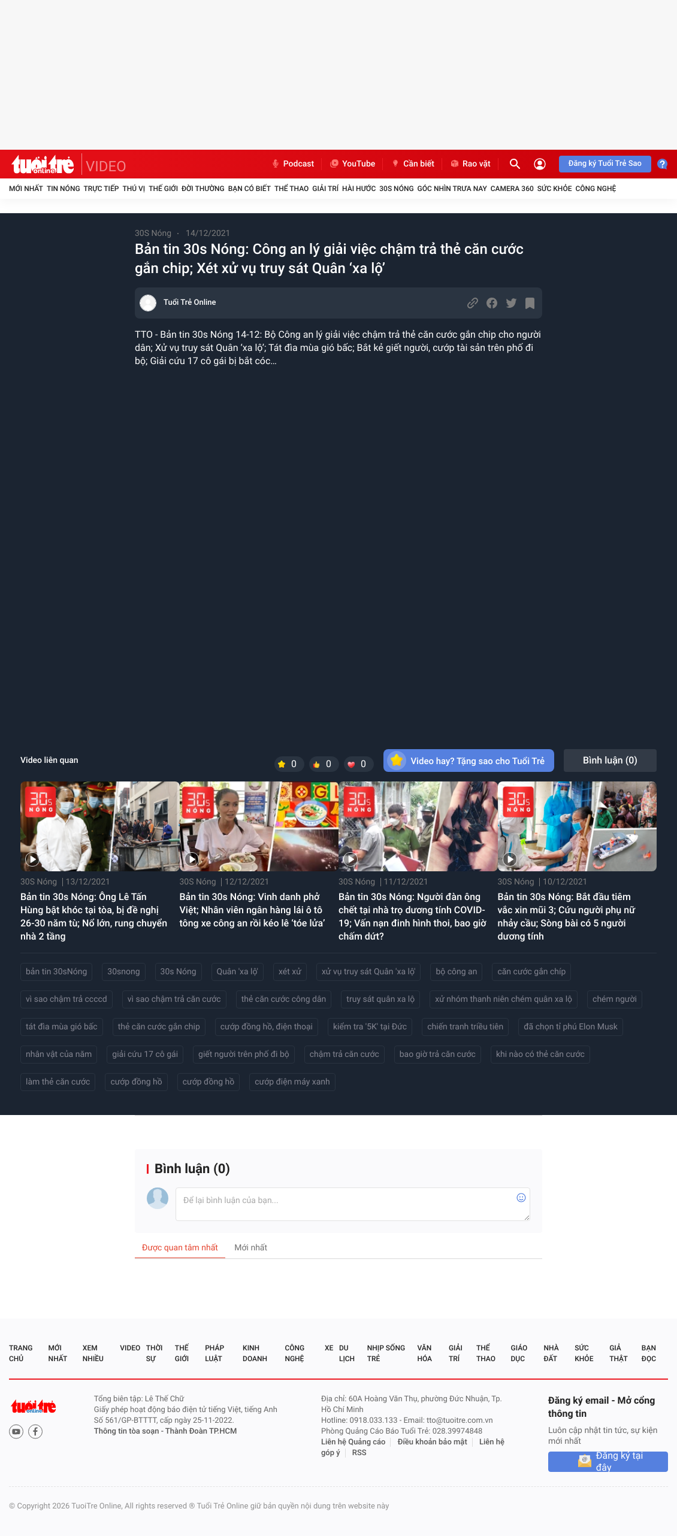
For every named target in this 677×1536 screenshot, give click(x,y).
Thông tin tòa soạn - (129, 1431)
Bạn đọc (649, 1353)
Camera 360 (512, 188)
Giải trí (325, 188)
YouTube (352, 164)
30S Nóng (396, 188)
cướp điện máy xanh (292, 1082)
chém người (615, 999)
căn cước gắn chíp (531, 972)
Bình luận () (610, 760)
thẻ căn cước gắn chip (159, 1027)
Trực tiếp (101, 188)
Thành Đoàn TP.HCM (201, 1431)
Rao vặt (470, 164)
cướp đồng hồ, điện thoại (266, 1027)
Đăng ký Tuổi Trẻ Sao (605, 163)
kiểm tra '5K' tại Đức (370, 1027)
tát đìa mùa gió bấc (62, 1027)
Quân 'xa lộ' (238, 972)
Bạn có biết (249, 188)
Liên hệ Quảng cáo (353, 1442)
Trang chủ (20, 1353)
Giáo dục (519, 1353)
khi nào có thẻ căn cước (540, 1054)
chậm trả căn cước (344, 1054)
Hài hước (359, 188)
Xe (329, 1348)
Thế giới (163, 188)
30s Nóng (179, 972)
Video (130, 1348)
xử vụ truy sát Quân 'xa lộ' (369, 972)
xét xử (290, 972)
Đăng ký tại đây (619, 1462)
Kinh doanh (255, 1353)
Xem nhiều (93, 1353)
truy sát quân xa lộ (380, 999)
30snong (123, 972)
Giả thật (618, 1353)
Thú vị (133, 188)
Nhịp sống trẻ (386, 1353)
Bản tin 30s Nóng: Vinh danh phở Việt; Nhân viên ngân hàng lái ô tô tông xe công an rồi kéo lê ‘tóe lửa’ (252, 910)
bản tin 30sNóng (56, 972)
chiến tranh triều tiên (465, 1027)
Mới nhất (26, 188)
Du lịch (347, 1353)
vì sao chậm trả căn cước (174, 999)
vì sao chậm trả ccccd (66, 999)
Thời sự (154, 1353)
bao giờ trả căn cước (438, 1054)
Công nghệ (595, 188)
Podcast (292, 164)
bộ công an (456, 972)
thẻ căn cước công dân (284, 999)
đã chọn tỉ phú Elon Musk (571, 1027)
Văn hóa (424, 1353)
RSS (359, 1453)
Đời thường (203, 188)
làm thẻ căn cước (58, 1082)
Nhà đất (550, 1353)
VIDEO (106, 166)
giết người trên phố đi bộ (243, 1054)
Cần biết (412, 164)
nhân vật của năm (59, 1054)
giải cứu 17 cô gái (145, 1054)
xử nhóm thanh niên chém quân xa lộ (503, 999)
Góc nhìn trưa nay (452, 188)
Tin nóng (63, 188)
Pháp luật (214, 1353)
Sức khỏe (554, 188)
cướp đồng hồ (136, 1082)
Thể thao (291, 188)
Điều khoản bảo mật (432, 1442)
